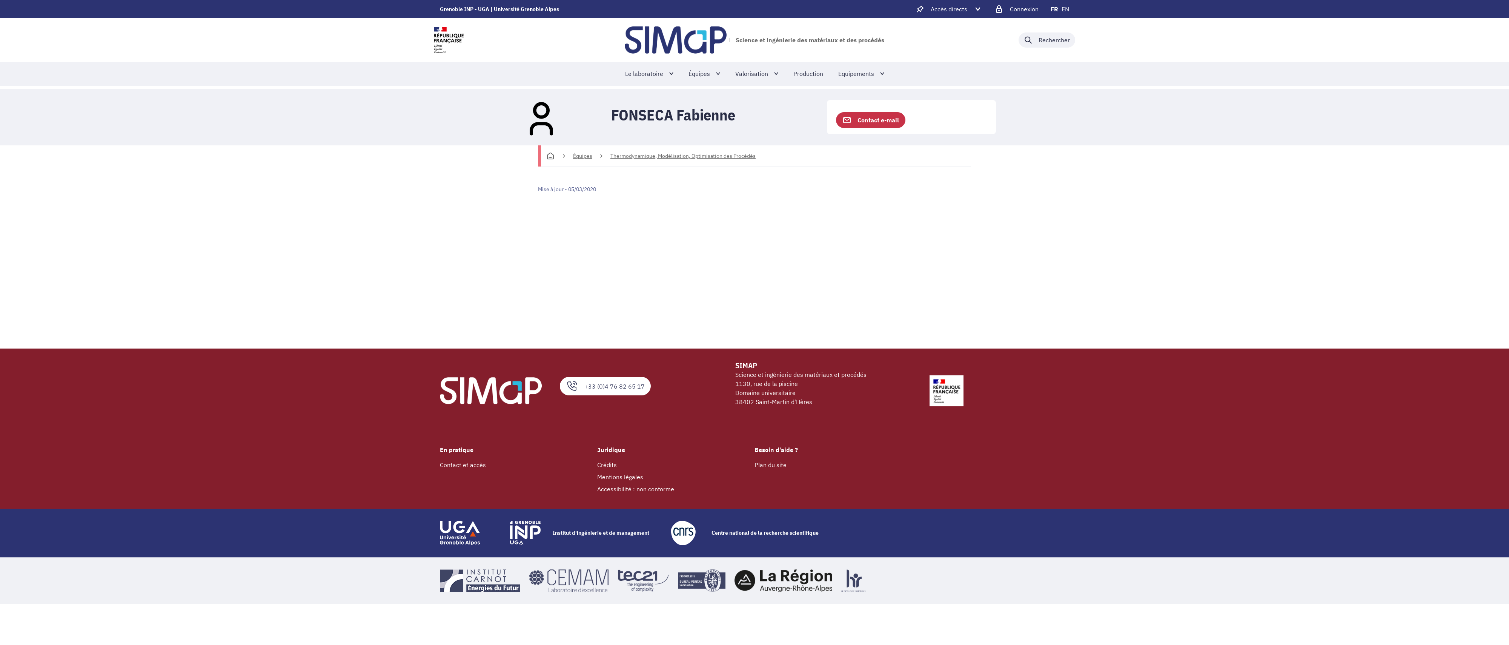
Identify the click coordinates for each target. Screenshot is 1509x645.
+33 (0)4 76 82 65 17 (605, 386)
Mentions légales (620, 477)
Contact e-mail (870, 120)
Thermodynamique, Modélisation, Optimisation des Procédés (683, 156)
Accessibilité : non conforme (635, 489)
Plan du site (770, 465)
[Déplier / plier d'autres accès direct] (949, 9)
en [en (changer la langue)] (1065, 9)
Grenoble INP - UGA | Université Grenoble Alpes (499, 9)
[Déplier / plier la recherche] (1047, 40)
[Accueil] (550, 155)
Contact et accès (463, 465)
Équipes (582, 156)
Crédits (607, 465)
